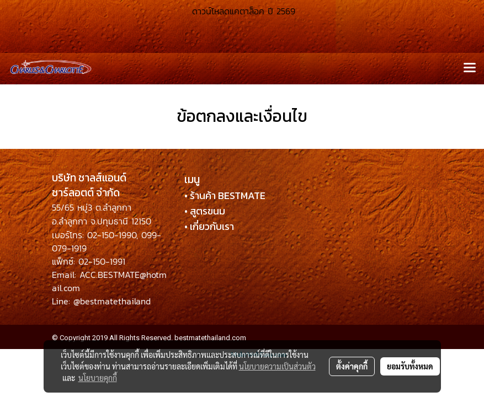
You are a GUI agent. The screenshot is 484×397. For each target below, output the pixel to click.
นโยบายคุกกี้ (97, 378)
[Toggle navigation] (470, 68)
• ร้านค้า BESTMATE (224, 195)
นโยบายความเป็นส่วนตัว (277, 366)
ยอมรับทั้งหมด (410, 366)
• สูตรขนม (204, 210)
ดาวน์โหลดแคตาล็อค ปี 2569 (242, 11)
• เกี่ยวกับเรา (209, 226)
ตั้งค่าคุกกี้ (352, 366)
